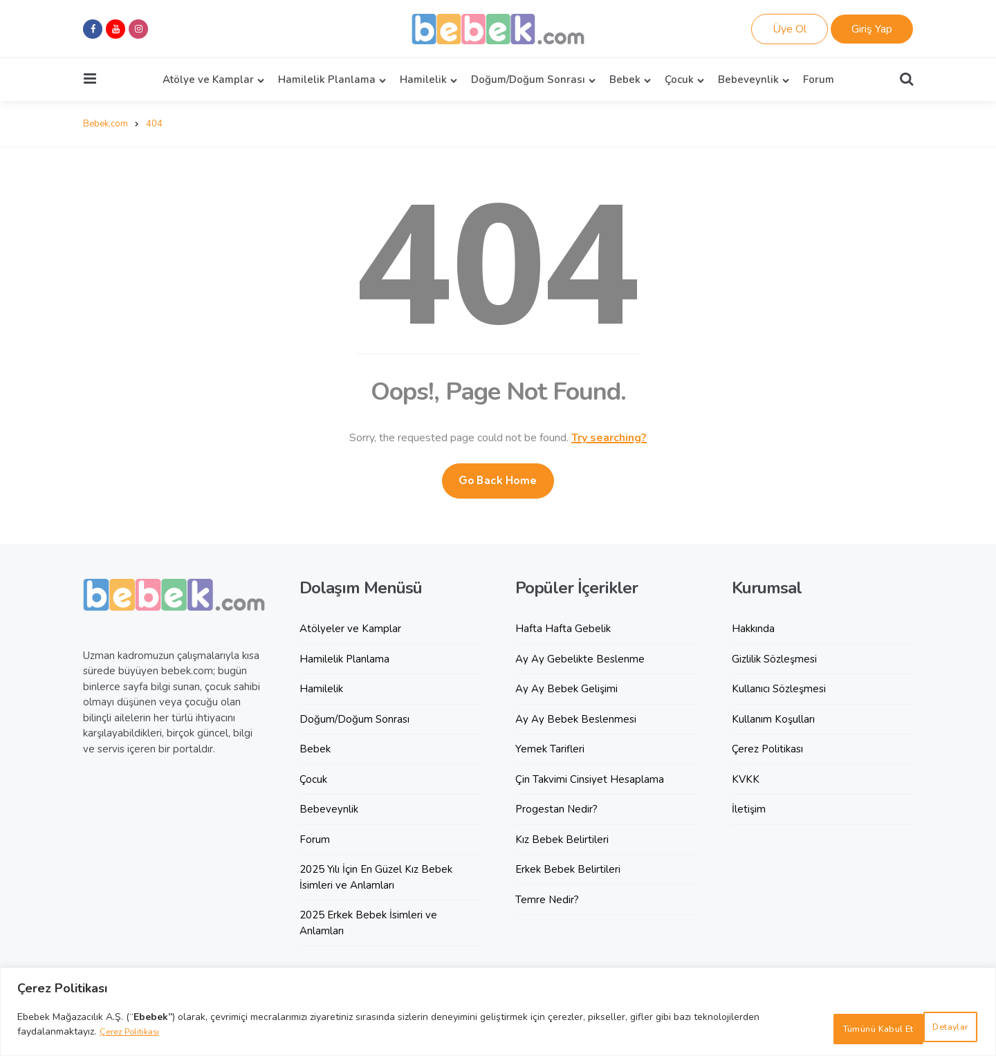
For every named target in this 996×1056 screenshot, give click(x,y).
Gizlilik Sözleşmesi (774, 658)
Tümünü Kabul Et (919, 1028)
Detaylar (814, 1028)
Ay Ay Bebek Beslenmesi (575, 718)
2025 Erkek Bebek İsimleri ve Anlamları (368, 922)
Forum (818, 79)
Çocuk (679, 79)
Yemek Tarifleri (549, 748)
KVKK (745, 779)
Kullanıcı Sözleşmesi (779, 688)
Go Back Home (498, 479)
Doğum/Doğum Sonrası (528, 79)
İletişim (749, 808)
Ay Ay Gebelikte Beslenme (580, 658)
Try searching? (609, 437)
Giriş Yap (871, 29)
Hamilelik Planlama (327, 79)
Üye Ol (789, 29)
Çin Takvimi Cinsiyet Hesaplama (589, 779)
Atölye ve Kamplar (208, 79)
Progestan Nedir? (556, 808)
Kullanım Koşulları (773, 718)
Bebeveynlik (748, 79)
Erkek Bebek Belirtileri (567, 869)
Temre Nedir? (547, 899)
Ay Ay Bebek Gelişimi (566, 688)
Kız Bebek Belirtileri (562, 839)
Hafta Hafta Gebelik (563, 628)
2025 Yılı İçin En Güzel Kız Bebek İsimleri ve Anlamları (375, 876)
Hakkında (753, 628)
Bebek (624, 79)
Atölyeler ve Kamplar (350, 628)
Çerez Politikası (133, 1036)
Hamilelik (423, 79)
